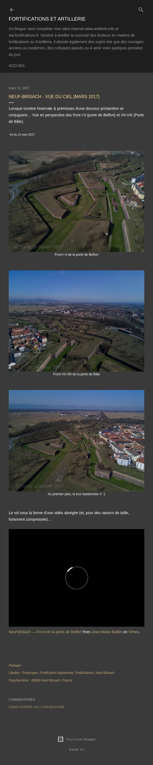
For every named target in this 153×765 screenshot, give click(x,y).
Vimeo (133, 632)
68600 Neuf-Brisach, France (52, 680)
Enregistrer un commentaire (37, 707)
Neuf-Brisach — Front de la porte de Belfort (45, 632)
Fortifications (84, 673)
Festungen (30, 673)
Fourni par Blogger (76, 739)
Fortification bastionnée (56, 673)
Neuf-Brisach (105, 673)
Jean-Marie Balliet (107, 632)
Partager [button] (15, 665)
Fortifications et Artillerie (47, 19)
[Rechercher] (141, 8)
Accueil (17, 65)
